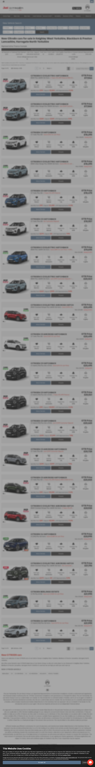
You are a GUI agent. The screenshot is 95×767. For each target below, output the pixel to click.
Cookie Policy (66, 755)
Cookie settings (87, 762)
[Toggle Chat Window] (90, 762)
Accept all (41, 762)
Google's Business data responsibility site (66, 757)
